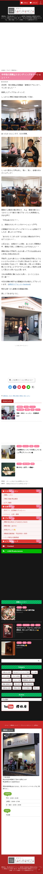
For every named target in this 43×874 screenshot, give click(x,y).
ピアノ (28, 395)
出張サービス (10, 507)
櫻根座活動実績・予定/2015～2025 (15, 533)
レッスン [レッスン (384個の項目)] (7, 680)
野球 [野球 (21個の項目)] (36, 688)
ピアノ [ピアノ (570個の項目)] (6, 676)
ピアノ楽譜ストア (11, 541)
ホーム (6, 725)
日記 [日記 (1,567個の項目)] (18, 684)
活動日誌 (5, 395)
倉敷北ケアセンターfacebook (19, 284)
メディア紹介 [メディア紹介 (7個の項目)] (27, 676)
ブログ (10, 395)
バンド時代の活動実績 (11, 537)
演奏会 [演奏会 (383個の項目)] (16, 688)
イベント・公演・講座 (11, 514)
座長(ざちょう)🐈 (10, 529)
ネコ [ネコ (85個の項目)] (34, 672)
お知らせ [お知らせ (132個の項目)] (7, 672)
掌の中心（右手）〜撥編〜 (25, 467)
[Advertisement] (21, 46)
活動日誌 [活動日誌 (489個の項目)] (7, 688)
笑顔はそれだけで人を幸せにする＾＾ (18, 483)
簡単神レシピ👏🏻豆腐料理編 (25, 610)
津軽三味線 (16, 395)
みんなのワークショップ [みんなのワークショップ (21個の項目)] (21, 672)
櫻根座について (14, 725)
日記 (25, 395)
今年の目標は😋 (21, 645)
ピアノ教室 (7, 502)
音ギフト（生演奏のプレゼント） (15, 510)
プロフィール (10, 518)
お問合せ (36, 725)
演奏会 (21, 395)
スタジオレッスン (11, 491)
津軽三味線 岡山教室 (11, 499)
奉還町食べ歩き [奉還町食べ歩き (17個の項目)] (28, 680)
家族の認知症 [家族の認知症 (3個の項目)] (7, 684)
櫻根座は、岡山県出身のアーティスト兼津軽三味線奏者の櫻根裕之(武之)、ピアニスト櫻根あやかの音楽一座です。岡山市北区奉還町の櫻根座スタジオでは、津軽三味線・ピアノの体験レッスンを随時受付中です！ (21, 868)
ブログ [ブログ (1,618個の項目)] (16, 676)
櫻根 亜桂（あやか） (11, 526)
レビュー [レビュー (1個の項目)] (16, 680)
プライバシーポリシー (25, 725)
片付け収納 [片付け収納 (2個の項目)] (27, 688)
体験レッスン (8, 495)
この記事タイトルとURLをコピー (21, 380)
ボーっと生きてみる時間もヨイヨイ (17, 481)
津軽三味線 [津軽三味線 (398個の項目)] (28, 684)
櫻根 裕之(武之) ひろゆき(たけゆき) (15, 522)
